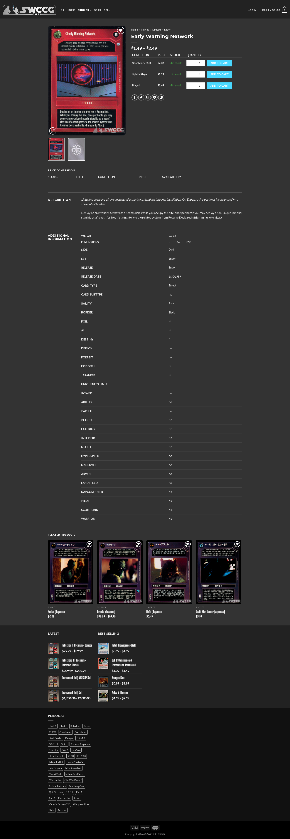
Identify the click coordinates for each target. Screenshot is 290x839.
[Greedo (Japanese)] (120, 572)
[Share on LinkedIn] (161, 97)
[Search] (62, 10)
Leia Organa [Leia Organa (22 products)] (55, 768)
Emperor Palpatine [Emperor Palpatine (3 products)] (80, 744)
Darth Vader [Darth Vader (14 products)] (55, 738)
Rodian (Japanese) (56, 612)
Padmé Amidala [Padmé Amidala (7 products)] (57, 786)
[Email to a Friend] (148, 97)
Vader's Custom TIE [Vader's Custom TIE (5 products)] (59, 804)
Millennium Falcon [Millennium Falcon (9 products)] (74, 774)
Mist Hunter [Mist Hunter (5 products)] (55, 780)
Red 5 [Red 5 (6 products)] (52, 798)
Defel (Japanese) (154, 612)
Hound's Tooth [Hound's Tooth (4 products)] (56, 756)
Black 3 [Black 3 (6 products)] (63, 726)
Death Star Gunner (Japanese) (210, 612)
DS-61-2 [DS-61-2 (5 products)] (81, 738)
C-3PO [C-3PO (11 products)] (52, 732)
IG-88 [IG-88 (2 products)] (71, 756)
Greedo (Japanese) (106, 612)
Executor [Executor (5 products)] (53, 750)
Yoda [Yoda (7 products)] (51, 810)
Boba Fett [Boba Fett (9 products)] (75, 726)
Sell (107, 10)
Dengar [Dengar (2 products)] (69, 738)
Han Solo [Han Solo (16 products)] (76, 750)
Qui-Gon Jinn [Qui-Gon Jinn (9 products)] (56, 792)
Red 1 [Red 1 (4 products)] (79, 792)
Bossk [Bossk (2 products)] (87, 726)
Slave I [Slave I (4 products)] (77, 798)
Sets (97, 10)
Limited (156, 29)
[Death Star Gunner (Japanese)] (218, 572)
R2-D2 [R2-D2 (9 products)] (69, 792)
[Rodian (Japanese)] (71, 572)
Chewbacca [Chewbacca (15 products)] (65, 732)
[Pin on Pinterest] (154, 97)
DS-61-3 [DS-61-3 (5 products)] (53, 744)
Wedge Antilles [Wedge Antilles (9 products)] (81, 804)
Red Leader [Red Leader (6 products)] (64, 798)
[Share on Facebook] (134, 97)
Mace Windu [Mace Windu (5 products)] (55, 774)
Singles (84, 10)
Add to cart (219, 63)
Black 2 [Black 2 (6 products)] (52, 726)
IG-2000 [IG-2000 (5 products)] (81, 756)
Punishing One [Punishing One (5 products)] (76, 786)
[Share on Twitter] (141, 97)
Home (71, 10)
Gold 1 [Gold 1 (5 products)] (64, 750)
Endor (167, 29)
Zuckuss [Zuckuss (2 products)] (62, 810)
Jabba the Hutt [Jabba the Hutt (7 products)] (56, 762)
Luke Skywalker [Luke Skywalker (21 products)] (73, 768)
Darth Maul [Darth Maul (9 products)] (81, 732)
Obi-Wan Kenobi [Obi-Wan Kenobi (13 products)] (73, 780)
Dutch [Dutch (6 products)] (64, 744)
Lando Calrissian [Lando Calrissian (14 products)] (75, 762)
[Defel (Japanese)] (169, 572)
